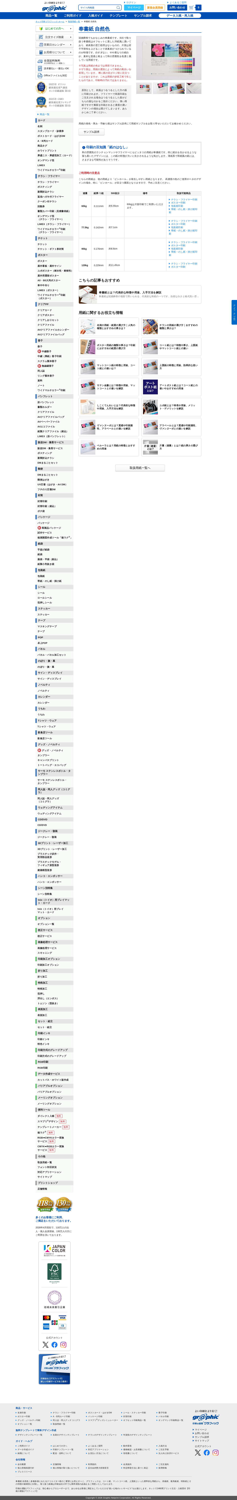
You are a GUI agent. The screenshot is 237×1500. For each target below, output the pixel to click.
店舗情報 (57, 1464)
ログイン (131, 2)
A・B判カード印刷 (61, 1416)
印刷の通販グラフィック (27, 1488)
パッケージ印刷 (95, 1416)
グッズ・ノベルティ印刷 (29, 1420)
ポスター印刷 (178, 202)
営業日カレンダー (56, 45)
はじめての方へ (56, 29)
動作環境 (127, 1446)
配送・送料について (62, 1453)
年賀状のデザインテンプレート (137, 1435)
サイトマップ (202, 1440)
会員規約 (127, 1464)
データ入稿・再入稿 (180, 15)
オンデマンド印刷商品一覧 (170, 1420)
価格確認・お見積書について (136, 1449)
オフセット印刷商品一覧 (134, 1420)
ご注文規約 (163, 1464)
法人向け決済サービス (168, 1453)
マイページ (134, 7)
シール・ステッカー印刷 (134, 1413)
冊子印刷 (162, 1413)
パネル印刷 (163, 1416)
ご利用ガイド (24, 1446)
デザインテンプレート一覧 (30, 1435)
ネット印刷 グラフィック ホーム (50, 21)
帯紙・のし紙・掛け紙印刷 (183, 211)
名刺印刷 (22, 1413)
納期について (24, 1453)
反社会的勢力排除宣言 (98, 1468)
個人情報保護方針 (26, 1468)
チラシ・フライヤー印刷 (184, 199)
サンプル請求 (91, 131)
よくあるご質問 (178, 2)
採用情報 (162, 1468)
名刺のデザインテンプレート (66, 1435)
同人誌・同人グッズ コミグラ (66, 1420)
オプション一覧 (25, 1424)
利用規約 (92, 1464)
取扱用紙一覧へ (140, 468)
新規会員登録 (155, 7)
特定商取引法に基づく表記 (135, 1468)
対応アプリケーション (98, 1449)
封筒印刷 (127, 1416)
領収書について (130, 1453)
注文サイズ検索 (56, 37)
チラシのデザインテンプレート (102, 1435)
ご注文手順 (163, 1449)
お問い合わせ (177, 7)
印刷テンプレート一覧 (63, 1449)
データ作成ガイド (26, 1449)
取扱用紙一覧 (74, 21)
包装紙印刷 (177, 206)
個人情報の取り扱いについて (66, 1468)
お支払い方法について (98, 1453)
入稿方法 (162, 1446)
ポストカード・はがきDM (100, 1413)
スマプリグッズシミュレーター (103, 1420)
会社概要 (22, 1464)
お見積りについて (56, 52)
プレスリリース (25, 1472)
